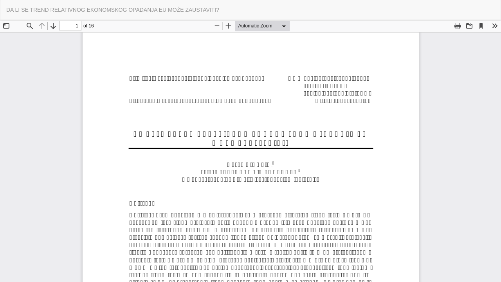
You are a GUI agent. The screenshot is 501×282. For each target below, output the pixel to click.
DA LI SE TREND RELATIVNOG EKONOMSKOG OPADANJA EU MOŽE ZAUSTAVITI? (112, 10)
